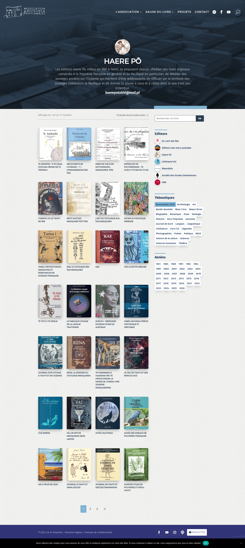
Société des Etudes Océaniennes (179, 175)
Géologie (196, 214)
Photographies (164, 233)
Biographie (161, 214)
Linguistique (193, 223)
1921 (158, 264)
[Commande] (132, 115)
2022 (197, 283)
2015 (188, 278)
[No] (241, 543)
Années (160, 257)
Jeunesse (190, 219)
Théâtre (183, 243)
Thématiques (164, 198)
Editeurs (161, 134)
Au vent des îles (170, 141)
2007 (174, 273)
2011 (158, 278)
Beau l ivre (181, 209)
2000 (166, 268)
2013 (173, 278)
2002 (182, 268)
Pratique (188, 233)
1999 (158, 268)
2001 (174, 268)
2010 (198, 273)
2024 (166, 288)
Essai (186, 214)
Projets (184, 11)
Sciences (184, 238)
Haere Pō (167, 154)
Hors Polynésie (175, 219)
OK (199, 118)
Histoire (160, 219)
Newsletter (198, 532)
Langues (179, 223)
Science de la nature (167, 238)
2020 (181, 283)
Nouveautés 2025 (165, 204)
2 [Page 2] (90, 509)
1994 (195, 264)
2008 (182, 273)
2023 (158, 288)
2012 (165, 278)
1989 (173, 264)
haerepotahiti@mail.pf (122, 93)
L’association (127, 11)
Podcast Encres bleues (214, 12)
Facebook (221, 12)
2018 (166, 283)
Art (194, 204)
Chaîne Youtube (229, 12)
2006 (166, 273)
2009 (190, 273)
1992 (188, 264)
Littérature (162, 228)
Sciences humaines (166, 243)
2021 (189, 283)
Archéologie (183, 204)
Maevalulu (167, 168)
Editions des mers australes (176, 147)
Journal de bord (164, 223)
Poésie (177, 233)
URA (164, 182)
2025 (174, 288)
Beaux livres (195, 209)
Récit (198, 233)
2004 (198, 268)
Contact (202, 11)
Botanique (175, 214)
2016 (196, 278)
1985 (165, 264)
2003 (190, 268)
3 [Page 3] (97, 509)
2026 (182, 288)
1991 (181, 264)
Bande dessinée (164, 209)
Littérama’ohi (169, 161)
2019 (173, 283)
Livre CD (174, 228)
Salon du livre (158, 11)
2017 (158, 283)
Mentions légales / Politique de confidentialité (88, 532)
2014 (181, 278)
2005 (158, 273)
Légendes (187, 228)
